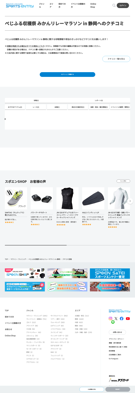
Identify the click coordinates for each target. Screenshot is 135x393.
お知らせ (8, 333)
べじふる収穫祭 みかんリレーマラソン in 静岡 (44, 263)
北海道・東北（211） (82, 320)
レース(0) (36, 111)
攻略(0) (36, 104)
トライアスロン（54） (58, 333)
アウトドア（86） (32, 330)
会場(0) (57, 111)
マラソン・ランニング (18, 263)
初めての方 (9, 320)
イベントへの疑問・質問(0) (120, 111)
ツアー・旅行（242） (58, 323)
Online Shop (10, 339)
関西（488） (79, 330)
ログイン (123, 6)
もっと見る (123, 185)
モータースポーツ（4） (34, 353)
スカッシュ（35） (32, 340)
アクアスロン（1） (32, 366)
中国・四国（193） (81, 333)
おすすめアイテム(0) (15, 111)
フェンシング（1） (57, 359)
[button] (130, 205)
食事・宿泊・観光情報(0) (99, 111)
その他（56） (31, 333)
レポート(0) (99, 104)
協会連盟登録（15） (33, 343)
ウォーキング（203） (58, 326)
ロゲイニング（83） (58, 330)
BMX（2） (54, 356)
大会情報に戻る (92, 388)
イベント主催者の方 (13, 327)
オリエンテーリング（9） (59, 343)
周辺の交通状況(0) (78, 111)
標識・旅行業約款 (115, 347)
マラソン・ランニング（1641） (37, 320)
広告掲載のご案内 (115, 359)
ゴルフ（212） (31, 326)
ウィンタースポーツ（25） (60, 340)
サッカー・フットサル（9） (36, 346)
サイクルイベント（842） (60, 320)
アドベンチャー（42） (34, 336)
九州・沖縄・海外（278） (84, 336)
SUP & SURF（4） (57, 349)
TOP (6, 263)
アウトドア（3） (56, 353)
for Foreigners (113, 363)
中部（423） (79, 326)
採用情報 (112, 355)
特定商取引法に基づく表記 (118, 351)
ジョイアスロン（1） (58, 363)
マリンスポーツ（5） (33, 349)
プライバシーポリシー (116, 343)
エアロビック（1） (32, 363)
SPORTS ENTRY (19, 6)
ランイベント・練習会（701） (36, 323)
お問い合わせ (117, 336)
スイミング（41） (57, 336)
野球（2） (29, 356)
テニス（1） (30, 359)
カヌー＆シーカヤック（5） (60, 346)
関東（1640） (80, 323)
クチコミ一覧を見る (117, 61)
